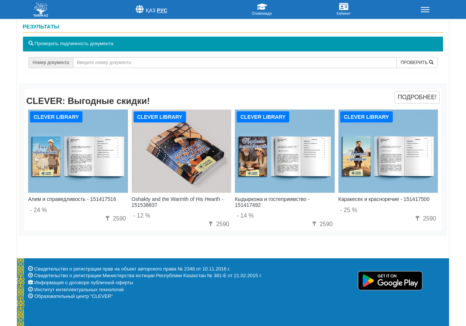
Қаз (151, 10)
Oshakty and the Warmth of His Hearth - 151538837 (177, 202)
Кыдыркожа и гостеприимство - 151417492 (272, 202)
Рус (162, 10)
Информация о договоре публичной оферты (83, 282)
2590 (115, 218)
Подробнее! (417, 97)
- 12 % (142, 215)
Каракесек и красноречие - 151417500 (384, 199)
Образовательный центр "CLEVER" (73, 296)
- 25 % (348, 210)
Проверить (417, 62)
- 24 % (38, 210)
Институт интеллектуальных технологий (79, 289)
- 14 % (245, 215)
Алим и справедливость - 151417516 (72, 199)
